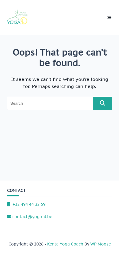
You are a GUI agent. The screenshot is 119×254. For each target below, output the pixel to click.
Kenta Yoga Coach (65, 244)
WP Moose (100, 244)
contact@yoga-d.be (29, 216)
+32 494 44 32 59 (26, 204)
